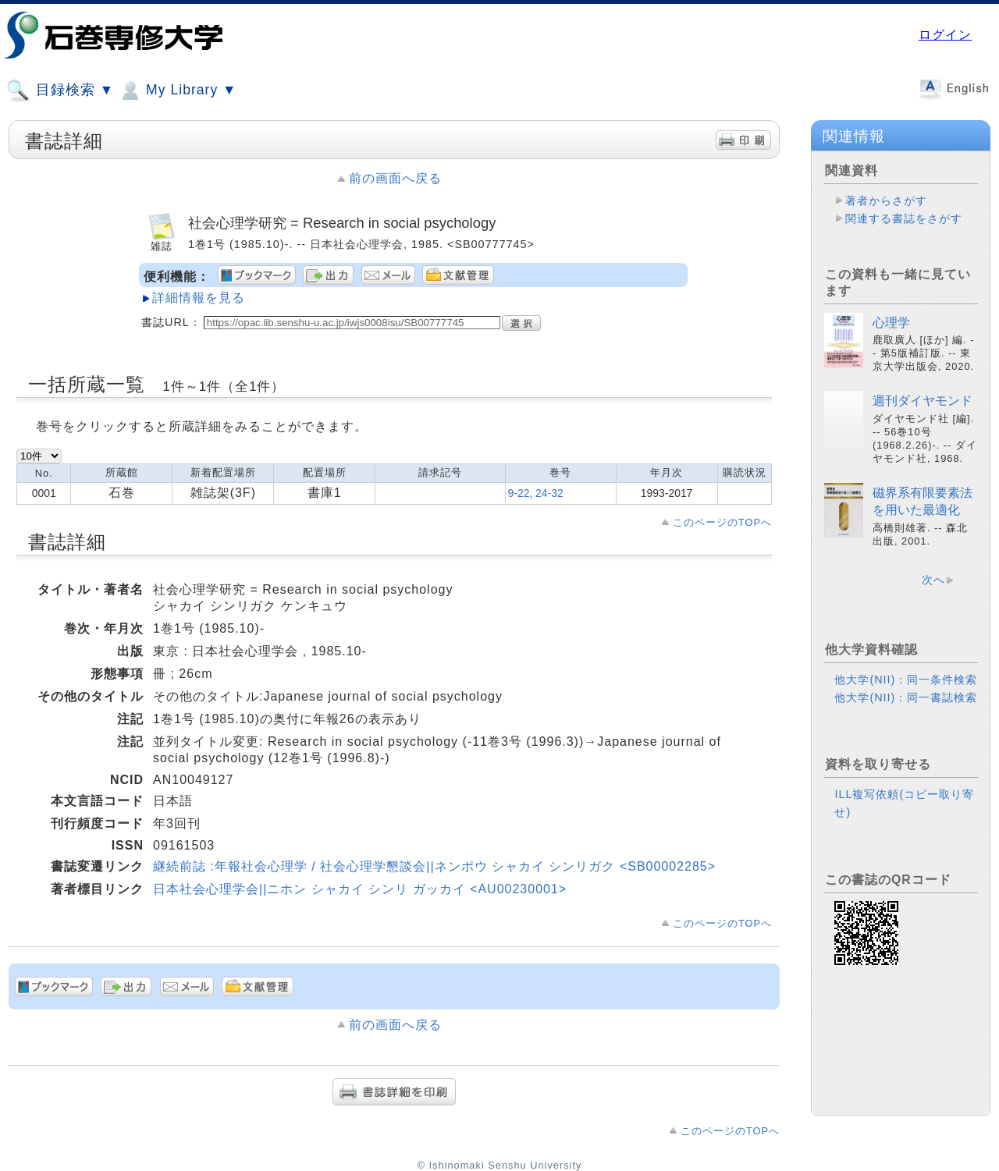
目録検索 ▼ (60, 90)
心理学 (891, 322)
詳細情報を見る (198, 297)
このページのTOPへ (722, 522)
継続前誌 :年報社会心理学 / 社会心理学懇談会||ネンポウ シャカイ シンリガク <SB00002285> (434, 866)
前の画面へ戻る (395, 178)
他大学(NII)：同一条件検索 (905, 679)
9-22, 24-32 (535, 493)
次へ (933, 579)
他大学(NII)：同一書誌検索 (905, 697)
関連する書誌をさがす (903, 218)
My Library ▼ (177, 90)
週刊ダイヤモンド (922, 400)
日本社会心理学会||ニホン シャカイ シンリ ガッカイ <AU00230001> (360, 889)
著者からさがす (886, 200)
